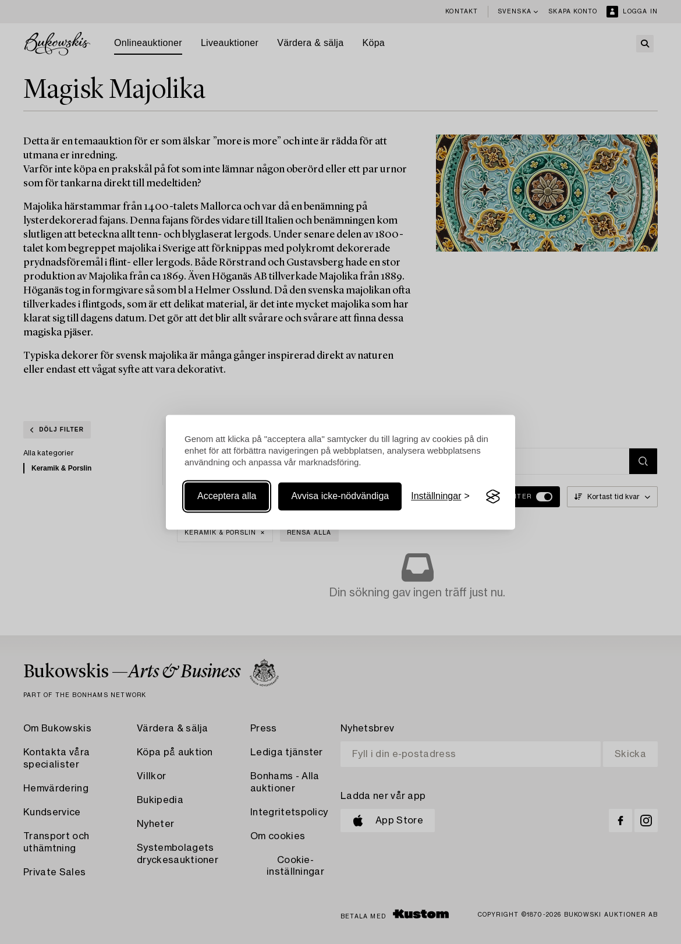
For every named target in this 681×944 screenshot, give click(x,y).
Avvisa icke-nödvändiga (340, 496)
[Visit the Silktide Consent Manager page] (493, 497)
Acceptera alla (226, 496)
